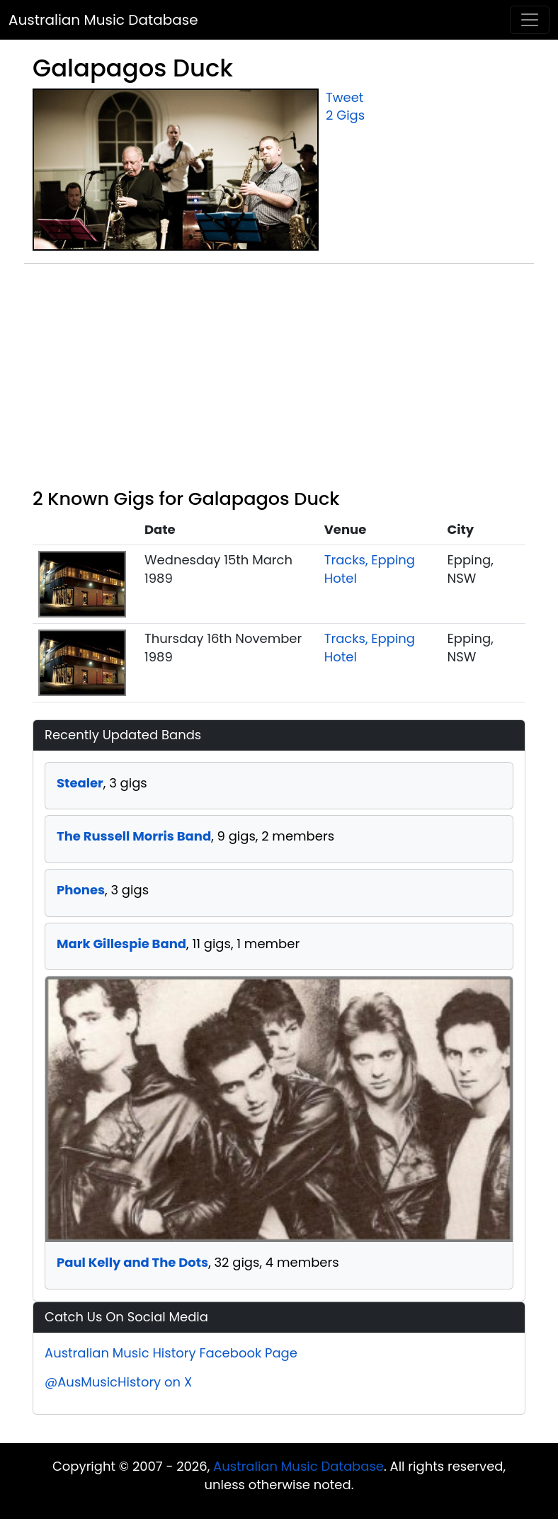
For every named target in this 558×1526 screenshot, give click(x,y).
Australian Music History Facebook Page (171, 1353)
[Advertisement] (279, 382)
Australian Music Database (103, 20)
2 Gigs (345, 115)
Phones (81, 890)
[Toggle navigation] (530, 20)
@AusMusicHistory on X (118, 1382)
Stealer (80, 783)
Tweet (344, 97)
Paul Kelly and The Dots (132, 1262)
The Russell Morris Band (134, 836)
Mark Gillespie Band (121, 943)
